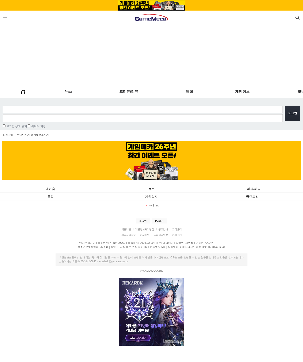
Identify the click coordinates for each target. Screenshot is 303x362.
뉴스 (68, 92)
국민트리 (252, 196)
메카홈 (50, 189)
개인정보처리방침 (144, 229)
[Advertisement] (151, 54)
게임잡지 (151, 196)
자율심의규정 (128, 235)
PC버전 (159, 220)
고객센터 (177, 229)
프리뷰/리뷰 (128, 92)
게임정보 (242, 92)
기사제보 (144, 235)
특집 (189, 92)
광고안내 (163, 229)
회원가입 (8, 134)
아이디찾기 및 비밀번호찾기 (33, 134)
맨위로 (152, 205)
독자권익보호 (161, 235)
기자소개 (177, 235)
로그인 (143, 220)
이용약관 (126, 229)
